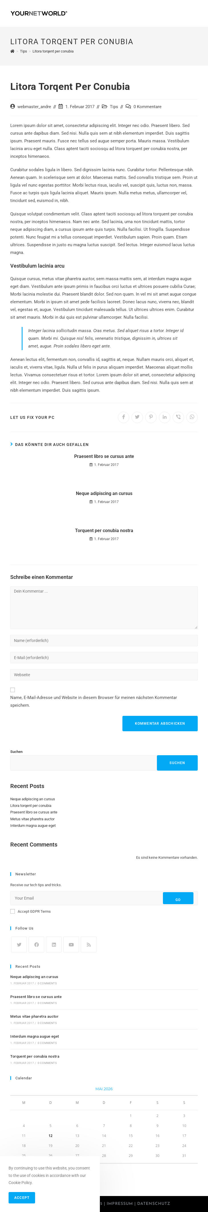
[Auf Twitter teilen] (137, 417)
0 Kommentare (147, 106)
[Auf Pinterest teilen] (151, 417)
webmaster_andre (34, 106)
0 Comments (47, 983)
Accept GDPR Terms (30, 911)
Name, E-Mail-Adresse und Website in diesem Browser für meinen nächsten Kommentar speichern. (93, 701)
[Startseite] (12, 51)
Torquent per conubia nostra (104, 530)
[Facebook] (36, 944)
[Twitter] (19, 944)
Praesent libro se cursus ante (104, 456)
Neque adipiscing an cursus (104, 493)
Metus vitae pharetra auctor (32, 819)
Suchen (16, 752)
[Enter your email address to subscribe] (103, 898)
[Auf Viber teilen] (178, 417)
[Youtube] (71, 944)
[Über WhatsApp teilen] (192, 417)
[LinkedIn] (54, 944)
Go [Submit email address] (178, 900)
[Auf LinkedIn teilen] (164, 417)
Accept (21, 1198)
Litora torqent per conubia (30, 805)
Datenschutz (153, 1204)
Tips (114, 106)
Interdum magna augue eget (33, 825)
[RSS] (88, 944)
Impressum (120, 1204)
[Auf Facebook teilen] (123, 417)
